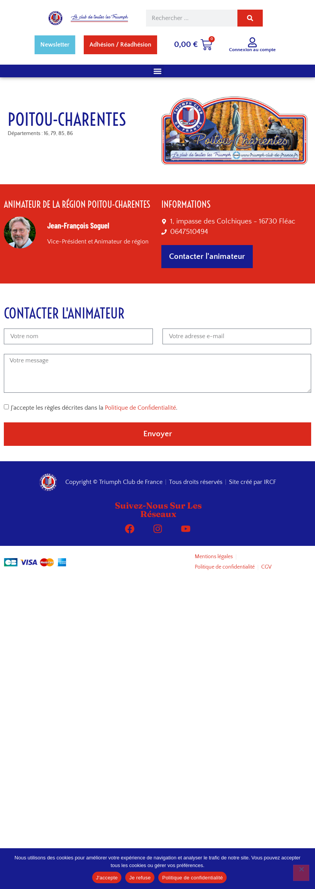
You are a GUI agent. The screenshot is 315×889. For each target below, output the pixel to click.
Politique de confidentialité (192, 878)
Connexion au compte (252, 49)
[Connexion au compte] (252, 42)
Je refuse (140, 878)
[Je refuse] (301, 873)
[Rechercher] (250, 18)
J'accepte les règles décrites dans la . (94, 407)
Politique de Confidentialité (140, 407)
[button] (157, 71)
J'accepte (107, 878)
